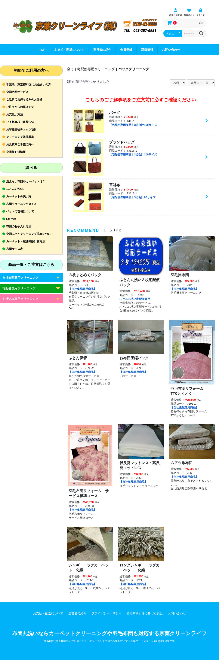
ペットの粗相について (20, 211)
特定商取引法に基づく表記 (145, 613)
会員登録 (126, 49)
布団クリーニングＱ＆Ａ (21, 204)
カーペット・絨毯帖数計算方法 (25, 241)
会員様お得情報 (16, 151)
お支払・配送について (69, 49)
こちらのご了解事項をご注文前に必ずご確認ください (140, 99)
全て (70, 69)
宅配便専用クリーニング (18, 288)
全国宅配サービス (17, 92)
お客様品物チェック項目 (21, 129)
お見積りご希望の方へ (20, 144)
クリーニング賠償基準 (20, 137)
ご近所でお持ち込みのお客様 (24, 99)
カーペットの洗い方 (18, 196)
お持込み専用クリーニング (20, 299)
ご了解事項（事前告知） (21, 122)
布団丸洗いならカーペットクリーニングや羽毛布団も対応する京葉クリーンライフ (109, 633)
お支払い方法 (14, 114)
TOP (42, 49)
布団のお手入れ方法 (18, 226)
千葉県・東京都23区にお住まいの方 (28, 84)
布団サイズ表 (14, 248)
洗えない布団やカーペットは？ (25, 181)
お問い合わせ (171, 49)
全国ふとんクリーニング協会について (29, 233)
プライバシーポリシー (106, 613)
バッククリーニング (133, 69)
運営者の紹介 (102, 49)
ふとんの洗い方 (16, 189)
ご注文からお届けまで (20, 107)
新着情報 (147, 49)
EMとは (11, 218)
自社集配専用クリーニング (20, 277)
